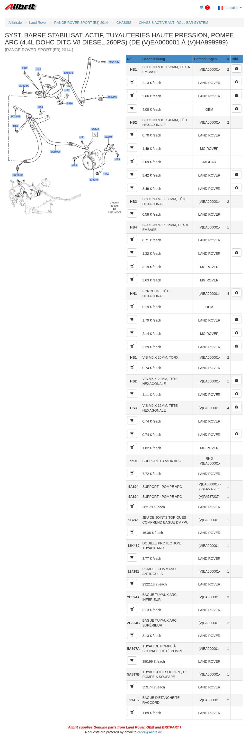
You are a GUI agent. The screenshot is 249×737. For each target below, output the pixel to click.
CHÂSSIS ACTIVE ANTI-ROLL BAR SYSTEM (173, 23)
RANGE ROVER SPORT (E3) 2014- (81, 23)
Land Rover (38, 23)
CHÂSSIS (123, 23)
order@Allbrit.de (149, 732)
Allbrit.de (15, 23)
